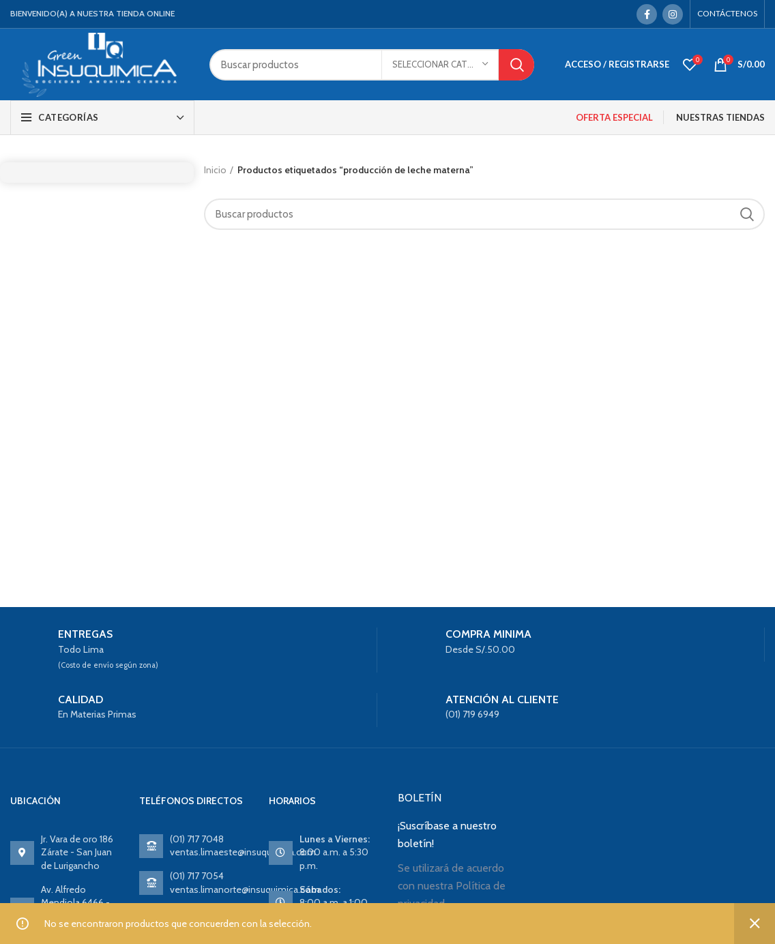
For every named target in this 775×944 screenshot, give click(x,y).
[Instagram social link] (672, 14)
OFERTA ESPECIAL (614, 117)
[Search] (371, 64)
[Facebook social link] (647, 14)
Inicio (215, 170)
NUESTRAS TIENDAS (720, 117)
